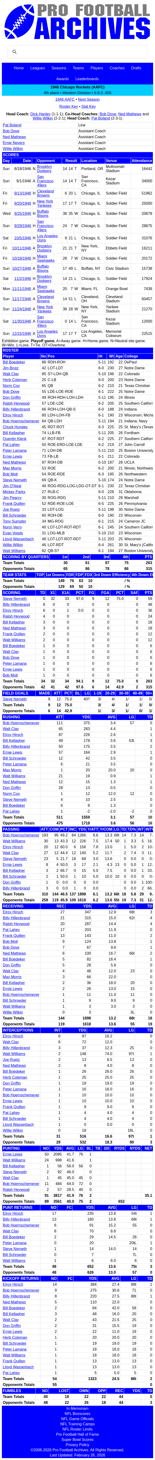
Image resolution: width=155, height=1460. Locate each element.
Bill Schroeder (14, 515)
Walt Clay (11, 374)
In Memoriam (77, 1408)
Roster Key (68, 106)
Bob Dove (108, 114)
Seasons (58, 68)
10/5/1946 (22, 238)
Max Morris (12, 468)
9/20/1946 (22, 203)
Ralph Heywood (16, 403)
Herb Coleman (15, 380)
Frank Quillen (14, 504)
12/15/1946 (21, 334)
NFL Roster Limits (77, 1429)
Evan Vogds (13, 533)
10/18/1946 (21, 258)
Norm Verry (12, 527)
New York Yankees (45, 203)
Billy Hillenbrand (16, 409)
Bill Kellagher (14, 433)
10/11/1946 (21, 248)
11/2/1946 (22, 279)
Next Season (89, 99)
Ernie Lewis (12, 456)
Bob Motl (10, 474)
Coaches (117, 68)
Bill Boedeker (14, 362)
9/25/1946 (22, 214)
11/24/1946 (21, 309)
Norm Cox (11, 386)
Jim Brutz (11, 368)
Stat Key (88, 106)
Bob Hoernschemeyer (21, 421)
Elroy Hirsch (13, 415)
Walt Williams (14, 551)
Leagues (37, 68)
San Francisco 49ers (45, 181)
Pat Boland (101, 118)
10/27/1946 (21, 268)
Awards (62, 79)
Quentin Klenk (15, 439)
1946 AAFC (65, 99)
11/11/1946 (21, 289)
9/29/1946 (22, 226)
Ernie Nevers (14, 143)
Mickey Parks (14, 492)
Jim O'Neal (12, 486)
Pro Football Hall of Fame (77, 1434)
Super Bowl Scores (77, 1440)
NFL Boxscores (77, 1414)
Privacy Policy (77, 1445)
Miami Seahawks (45, 258)
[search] (76, 52)
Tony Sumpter (14, 521)
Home (19, 68)
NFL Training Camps (77, 1424)
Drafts (136, 68)
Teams (78, 68)
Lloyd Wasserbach (18, 539)
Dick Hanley (40, 114)
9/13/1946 (22, 193)
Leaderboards (87, 79)
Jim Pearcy (12, 498)
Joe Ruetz (11, 509)
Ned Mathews (129, 114)
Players (97, 68)
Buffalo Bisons (43, 213)
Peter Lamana (15, 451)
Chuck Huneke (15, 427)
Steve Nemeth (15, 480)
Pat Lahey (11, 445)
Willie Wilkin (43, 118)
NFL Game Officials (77, 1419)
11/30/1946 (21, 321)
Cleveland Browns (45, 193)
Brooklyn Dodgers (44, 169)
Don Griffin (12, 397)
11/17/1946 (21, 299)
